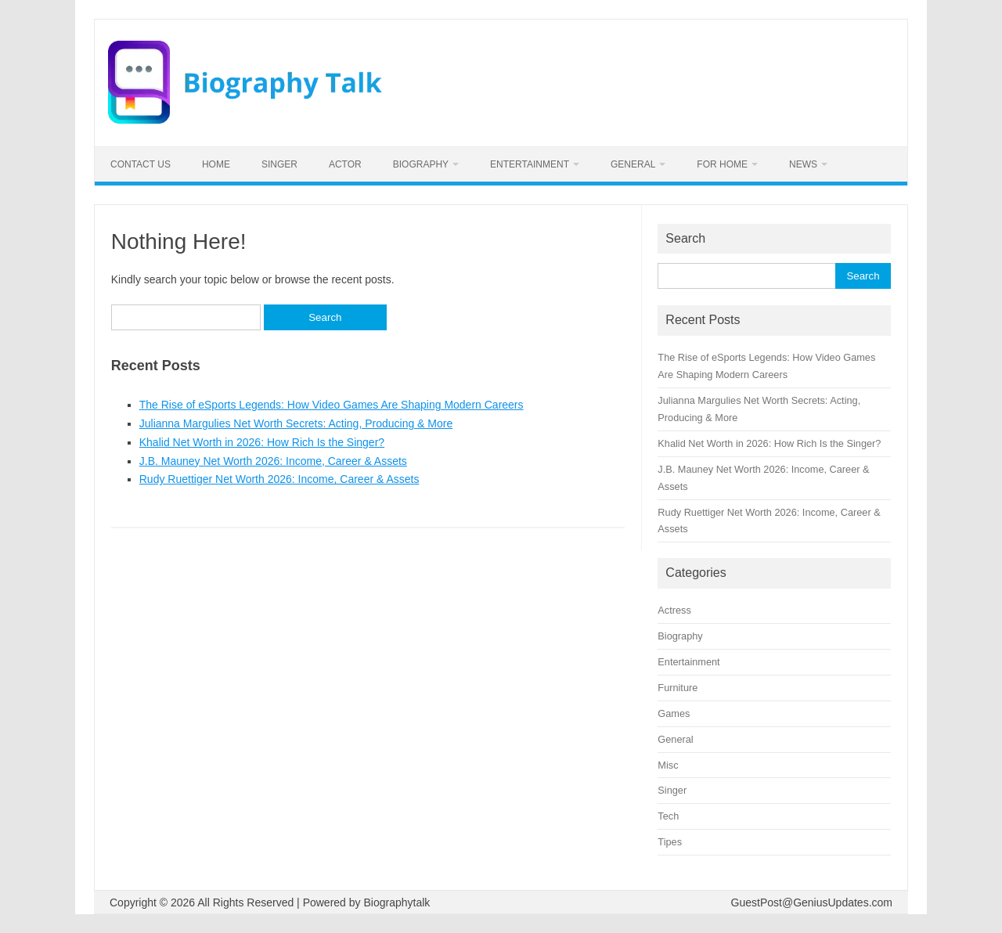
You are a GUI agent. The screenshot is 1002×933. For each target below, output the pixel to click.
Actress (674, 610)
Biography (421, 164)
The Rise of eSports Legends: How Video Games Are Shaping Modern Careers (331, 404)
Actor (345, 164)
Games (674, 713)
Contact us (140, 164)
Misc (668, 765)
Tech (668, 816)
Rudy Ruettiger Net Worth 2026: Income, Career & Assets (279, 479)
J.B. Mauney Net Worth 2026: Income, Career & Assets (273, 461)
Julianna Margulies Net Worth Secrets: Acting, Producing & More (295, 423)
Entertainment (529, 164)
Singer (279, 164)
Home (216, 164)
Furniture (677, 687)
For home (722, 164)
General (633, 164)
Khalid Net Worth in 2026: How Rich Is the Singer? (261, 442)
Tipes (670, 842)
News (803, 164)
